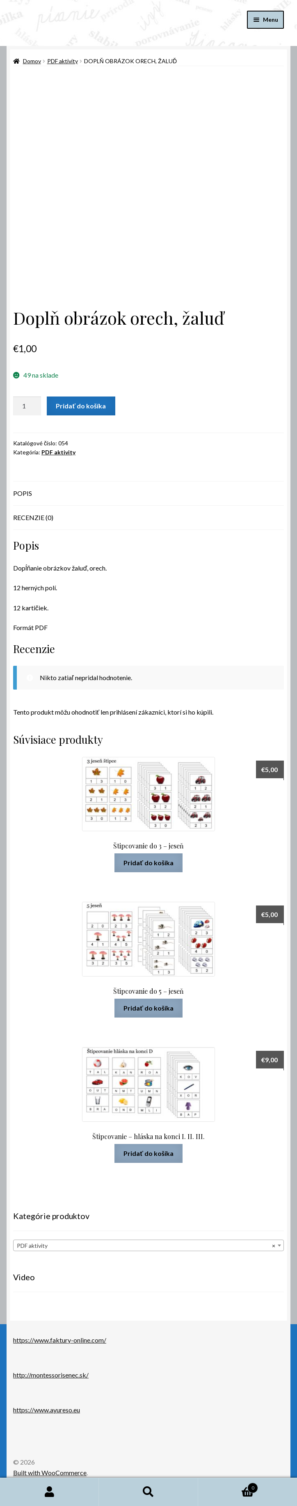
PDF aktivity (62, 60)
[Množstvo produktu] (27, 406)
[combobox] (148, 1245)
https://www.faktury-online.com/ (59, 1340)
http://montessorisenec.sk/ (51, 1375)
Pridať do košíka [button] (148, 862)
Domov (32, 60)
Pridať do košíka (81, 406)
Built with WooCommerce (50, 1472)
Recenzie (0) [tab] (33, 517)
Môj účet (49, 1492)
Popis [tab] (22, 493)
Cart (228, 1486)
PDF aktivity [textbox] (146, 1246)
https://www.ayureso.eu (46, 1410)
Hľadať (148, 1492)
